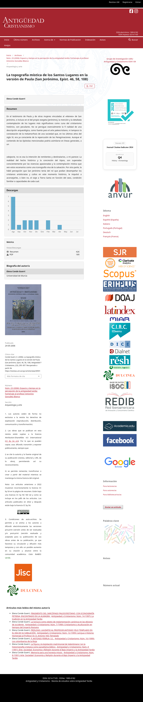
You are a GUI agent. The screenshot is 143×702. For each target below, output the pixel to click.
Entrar (138, 2)
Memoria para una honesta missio (47, 652)
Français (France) (110, 236)
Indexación (90, 39)
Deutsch (107, 232)
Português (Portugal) (112, 228)
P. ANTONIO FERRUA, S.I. (42, 638)
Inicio (6, 39)
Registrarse (127, 2)
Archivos (36, 39)
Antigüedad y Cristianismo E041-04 (120, 61)
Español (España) (111, 219)
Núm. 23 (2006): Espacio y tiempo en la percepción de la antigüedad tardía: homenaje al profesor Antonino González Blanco (47, 59)
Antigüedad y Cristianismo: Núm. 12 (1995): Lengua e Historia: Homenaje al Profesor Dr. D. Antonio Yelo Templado (53, 634)
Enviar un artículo (113, 507)
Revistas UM (114, 2)
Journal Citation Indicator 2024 (120, 147)
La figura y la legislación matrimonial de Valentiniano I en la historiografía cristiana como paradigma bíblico (48, 645)
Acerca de (48, 39)
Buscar (134, 39)
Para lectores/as (110, 486)
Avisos (103, 39)
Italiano (106, 224)
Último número (21, 39)
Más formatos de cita (16, 376)
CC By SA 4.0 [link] (12, 441)
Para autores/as (109, 490)
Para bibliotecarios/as (112, 494)
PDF (91, 86)
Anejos (7, 45)
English (106, 215)
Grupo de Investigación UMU (120, 58)
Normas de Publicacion (70, 39)
